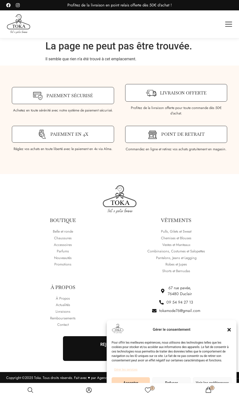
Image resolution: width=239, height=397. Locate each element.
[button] (229, 329)
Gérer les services (126, 369)
